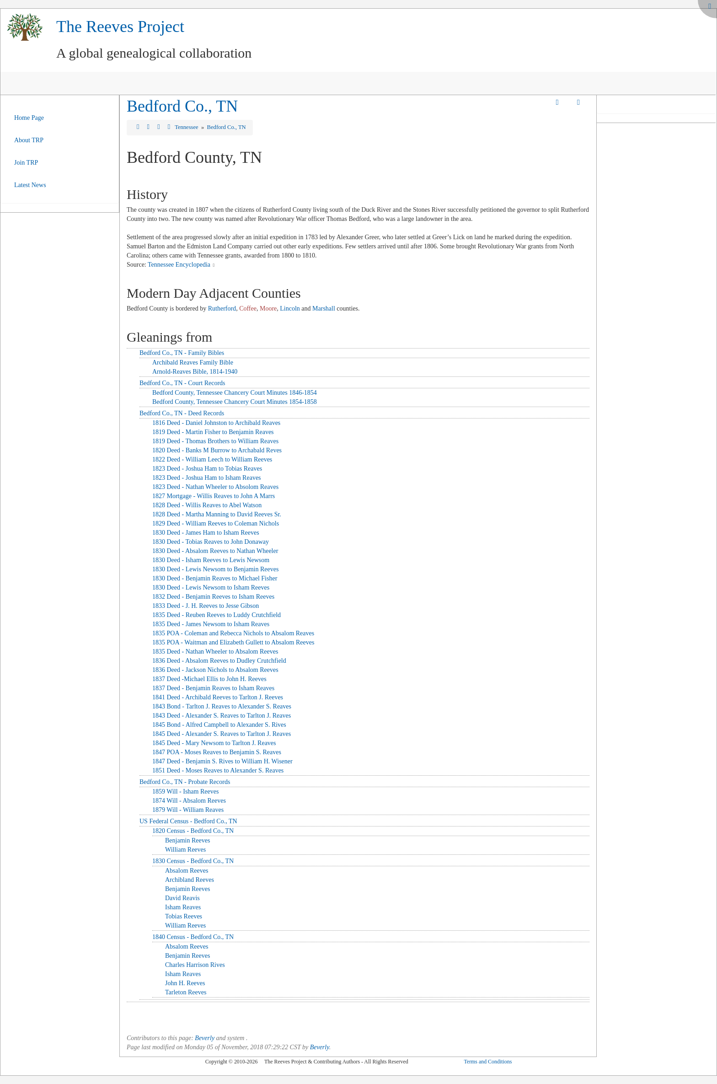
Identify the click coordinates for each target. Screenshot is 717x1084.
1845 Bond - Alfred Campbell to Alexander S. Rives (219, 724)
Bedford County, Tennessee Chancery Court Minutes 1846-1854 (234, 392)
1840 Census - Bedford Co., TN (193, 937)
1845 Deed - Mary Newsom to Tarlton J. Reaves (214, 743)
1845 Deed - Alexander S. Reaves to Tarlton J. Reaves (221, 733)
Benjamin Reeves (187, 840)
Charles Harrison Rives (195, 964)
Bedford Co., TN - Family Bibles (181, 352)
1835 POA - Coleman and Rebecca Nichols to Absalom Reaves (233, 633)
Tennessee (187, 127)
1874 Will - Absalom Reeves (189, 800)
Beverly (204, 1038)
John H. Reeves (185, 983)
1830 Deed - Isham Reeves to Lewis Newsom (210, 560)
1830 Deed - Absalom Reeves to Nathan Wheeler (215, 550)
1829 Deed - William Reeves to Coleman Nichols (215, 523)
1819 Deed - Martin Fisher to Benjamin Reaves (213, 432)
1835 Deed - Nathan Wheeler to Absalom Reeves (215, 651)
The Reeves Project (120, 26)
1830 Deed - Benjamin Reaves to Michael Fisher (214, 578)
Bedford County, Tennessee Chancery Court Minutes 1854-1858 (234, 401)
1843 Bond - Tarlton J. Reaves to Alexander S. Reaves (221, 706)
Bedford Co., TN (182, 106)
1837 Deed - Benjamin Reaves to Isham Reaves (213, 688)
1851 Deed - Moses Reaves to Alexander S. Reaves (218, 770)
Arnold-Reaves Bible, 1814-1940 (194, 371)
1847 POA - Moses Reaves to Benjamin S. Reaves (216, 752)
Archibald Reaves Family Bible (192, 362)
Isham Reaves (183, 907)
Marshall (323, 308)
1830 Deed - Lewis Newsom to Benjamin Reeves (215, 569)
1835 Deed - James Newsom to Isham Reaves (210, 624)
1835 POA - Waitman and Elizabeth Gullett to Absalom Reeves (233, 642)
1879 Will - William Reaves (188, 809)
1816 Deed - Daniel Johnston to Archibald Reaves (216, 422)
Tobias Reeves (183, 916)
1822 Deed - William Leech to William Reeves (212, 459)
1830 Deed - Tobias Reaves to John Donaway (210, 541)
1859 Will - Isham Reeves (185, 791)
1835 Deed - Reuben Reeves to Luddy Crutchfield (216, 615)
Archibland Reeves (189, 879)
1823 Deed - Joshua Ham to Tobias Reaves (207, 468)
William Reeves (185, 849)
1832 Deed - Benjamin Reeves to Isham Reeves (213, 596)
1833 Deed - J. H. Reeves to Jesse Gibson (205, 605)
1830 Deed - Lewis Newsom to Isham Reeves (210, 587)
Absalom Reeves (186, 870)
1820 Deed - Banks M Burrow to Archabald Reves (217, 450)
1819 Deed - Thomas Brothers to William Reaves (215, 441)
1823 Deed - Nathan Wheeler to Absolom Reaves (215, 486)
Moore (268, 308)
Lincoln (290, 308)
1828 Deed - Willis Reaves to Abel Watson (207, 505)
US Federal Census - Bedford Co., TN (188, 821)
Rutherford (222, 308)
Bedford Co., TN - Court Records (182, 383)
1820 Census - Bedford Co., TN (193, 830)
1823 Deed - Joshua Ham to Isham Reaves (206, 477)
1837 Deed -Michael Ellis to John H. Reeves (209, 679)
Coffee (248, 308)
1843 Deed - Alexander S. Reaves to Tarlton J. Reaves (221, 715)
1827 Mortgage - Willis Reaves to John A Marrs (213, 496)
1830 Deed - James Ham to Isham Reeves (205, 532)
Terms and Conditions (488, 1061)
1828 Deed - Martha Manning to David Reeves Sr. (216, 514)
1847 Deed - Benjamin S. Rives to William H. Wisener (222, 761)
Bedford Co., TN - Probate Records (184, 781)
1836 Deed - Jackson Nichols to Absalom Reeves (215, 669)
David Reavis (182, 898)
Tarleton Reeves (185, 992)
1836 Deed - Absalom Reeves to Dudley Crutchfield (219, 660)
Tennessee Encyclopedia (179, 264)
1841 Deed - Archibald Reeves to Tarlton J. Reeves (217, 697)
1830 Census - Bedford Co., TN (193, 861)
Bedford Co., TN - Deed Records (181, 413)
